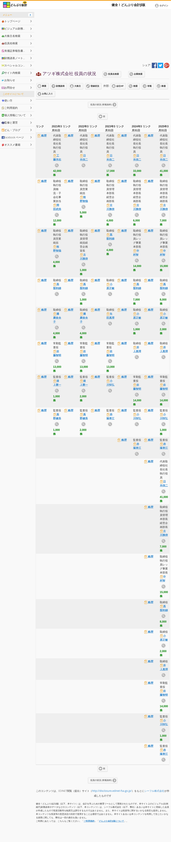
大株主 (77, 86)
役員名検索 (113, 74)
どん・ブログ (11, 130)
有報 (149, 86)
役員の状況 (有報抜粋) (101, 104)
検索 (135, 86)
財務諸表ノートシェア (16, 58)
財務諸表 (60, 86)
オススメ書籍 (11, 145)
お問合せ (8, 87)
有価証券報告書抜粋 (15, 51)
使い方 (7, 100)
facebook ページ (13, 137)
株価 (163, 86)
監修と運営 (10, 122)
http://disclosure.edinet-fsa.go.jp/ (112, 791)
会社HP (119, 86)
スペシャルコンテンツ (16, 65)
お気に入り (47, 94)
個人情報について (14, 115)
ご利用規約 (89, 821)
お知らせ (8, 80)
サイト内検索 (56, 165)
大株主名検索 (11, 36)
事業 (44, 86)
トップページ (11, 21)
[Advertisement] (102, 35)
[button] (162, 6)
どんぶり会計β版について (111, 821)
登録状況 (95, 86)
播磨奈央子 (57, 317)
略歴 (42, 135)
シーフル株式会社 (154, 791)
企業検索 (138, 74)
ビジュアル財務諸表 (15, 28)
